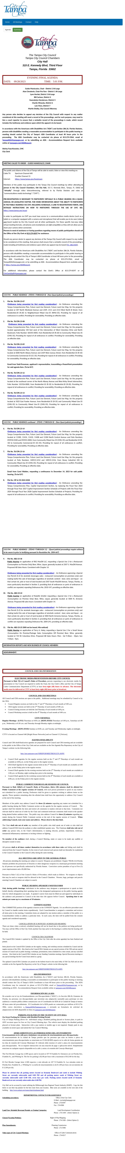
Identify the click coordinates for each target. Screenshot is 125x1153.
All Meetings (17, 22)
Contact (28, 22)
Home (7, 22)
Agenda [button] (8, 30)
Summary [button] (17, 30)
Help (36, 22)
